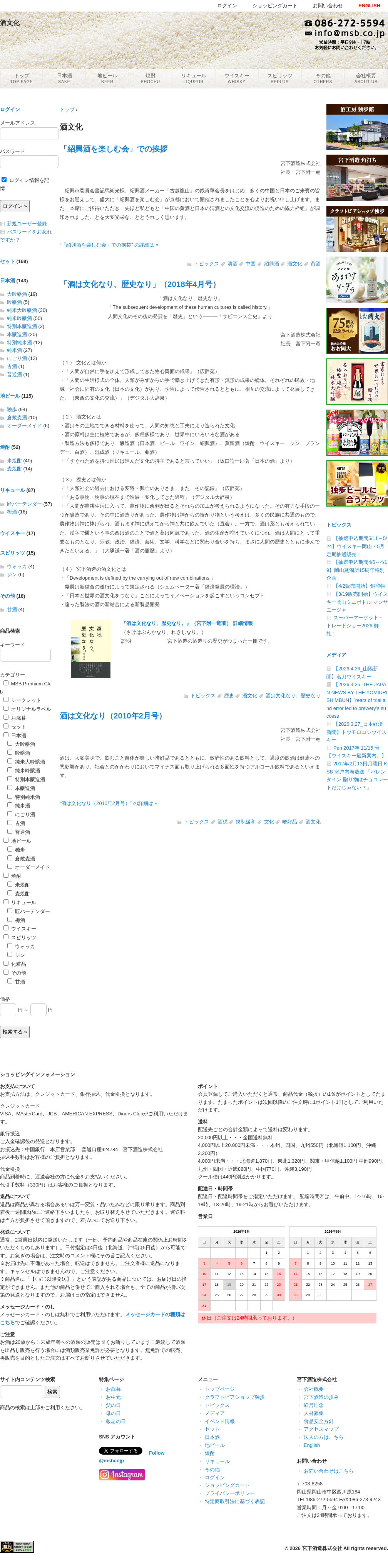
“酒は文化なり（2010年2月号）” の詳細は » (108, 803)
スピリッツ (12, 553)
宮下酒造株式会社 (322, 1548)
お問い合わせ (328, 5)
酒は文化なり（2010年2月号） (113, 715)
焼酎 (5, 447)
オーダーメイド (24, 425)
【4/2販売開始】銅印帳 (359, 586)
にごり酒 (17, 358)
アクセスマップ (321, 1429)
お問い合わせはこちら (329, 1471)
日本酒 (7, 280)
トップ (67, 109)
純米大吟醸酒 (22, 310)
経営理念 (314, 1405)
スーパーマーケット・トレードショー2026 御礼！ (354, 625)
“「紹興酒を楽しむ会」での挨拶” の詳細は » (109, 245)
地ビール (10, 396)
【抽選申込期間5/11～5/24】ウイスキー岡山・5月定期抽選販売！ (356, 546)
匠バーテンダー (24, 504)
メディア (336, 655)
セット (7, 261)
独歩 (12, 409)
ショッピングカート (227, 1485)
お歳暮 (14, 718)
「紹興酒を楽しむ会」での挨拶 (113, 148)
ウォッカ (17, 566)
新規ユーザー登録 (27, 224)
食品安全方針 (319, 1421)
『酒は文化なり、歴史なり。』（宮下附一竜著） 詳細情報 (187, 623)
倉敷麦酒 (17, 417)
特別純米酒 (19, 342)
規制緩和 (246, 822)
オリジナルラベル (27, 709)
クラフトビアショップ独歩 (235, 1397)
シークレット (22, 700)
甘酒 (12, 609)
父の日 (113, 1405)
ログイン (10, 109)
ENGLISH (369, 5)
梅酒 (12, 512)
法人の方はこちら (324, 1437)
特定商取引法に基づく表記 (235, 1501)
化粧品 (14, 964)
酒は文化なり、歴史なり (293, 695)
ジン (12, 574)
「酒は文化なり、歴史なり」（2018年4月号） (140, 284)
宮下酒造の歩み (321, 1397)
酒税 (222, 822)
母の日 (113, 1413)
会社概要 (314, 1389)
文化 (269, 822)
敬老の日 (116, 1421)
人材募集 (314, 1413)
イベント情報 (220, 1421)
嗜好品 (289, 822)
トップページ (220, 1389)
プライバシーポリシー (230, 1493)
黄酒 (316, 264)
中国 (251, 264)
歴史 (229, 695)
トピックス (206, 264)
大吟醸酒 (17, 294)
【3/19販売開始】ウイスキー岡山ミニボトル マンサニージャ (357, 602)
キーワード (12, 645)
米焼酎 (14, 460)
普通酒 (14, 374)
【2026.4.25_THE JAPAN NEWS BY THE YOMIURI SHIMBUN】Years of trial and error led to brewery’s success (357, 700)
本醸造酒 (17, 334)
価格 (5, 999)
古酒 (12, 366)
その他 (7, 596)
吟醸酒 (14, 302)
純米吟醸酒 (19, 318)
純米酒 (14, 350)
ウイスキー (12, 533)
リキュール (12, 490)
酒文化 (294, 264)
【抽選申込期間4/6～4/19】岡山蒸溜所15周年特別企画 (356, 570)
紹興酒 (271, 264)
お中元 (113, 1397)
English (312, 1445)
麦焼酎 (14, 469)
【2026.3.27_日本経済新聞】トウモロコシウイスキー (356, 732)
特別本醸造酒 (22, 326)
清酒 (232, 264)
